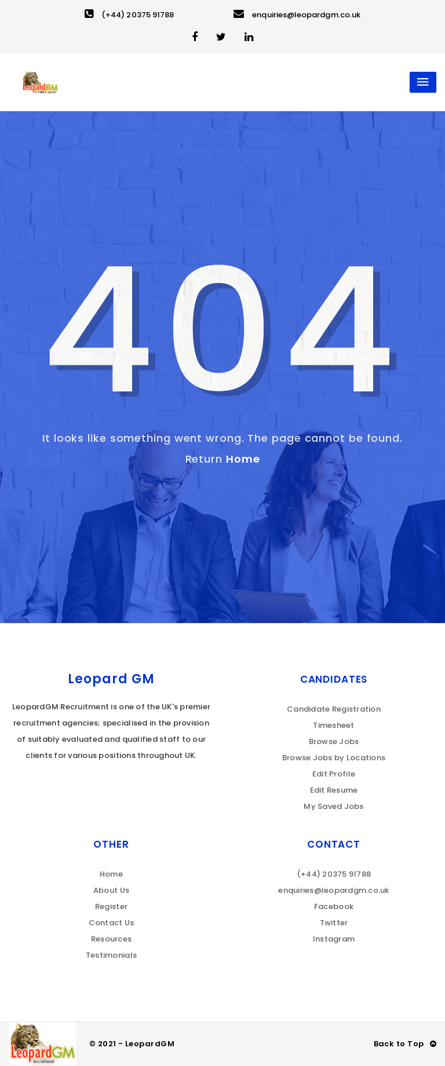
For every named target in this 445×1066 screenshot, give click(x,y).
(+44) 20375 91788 (129, 14)
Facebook (333, 906)
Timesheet (333, 725)
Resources (111, 938)
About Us (111, 890)
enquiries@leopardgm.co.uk (297, 14)
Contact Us (111, 922)
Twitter (334, 922)
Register (111, 906)
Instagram (334, 938)
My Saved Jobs (333, 806)
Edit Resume (334, 790)
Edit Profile (333, 773)
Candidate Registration (334, 709)
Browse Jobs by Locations (333, 757)
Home (243, 459)
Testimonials (111, 955)
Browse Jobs (334, 741)
